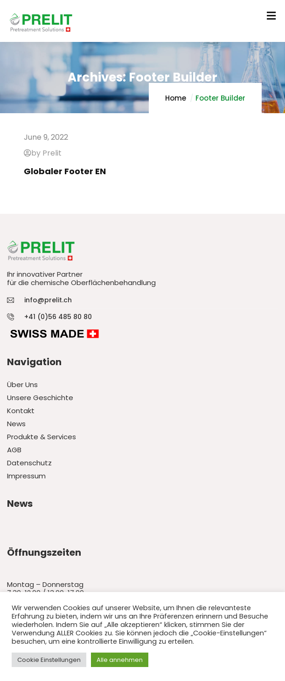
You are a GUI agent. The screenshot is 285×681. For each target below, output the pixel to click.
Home (175, 98)
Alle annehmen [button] (120, 659)
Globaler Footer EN (65, 171)
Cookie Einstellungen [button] (49, 659)
